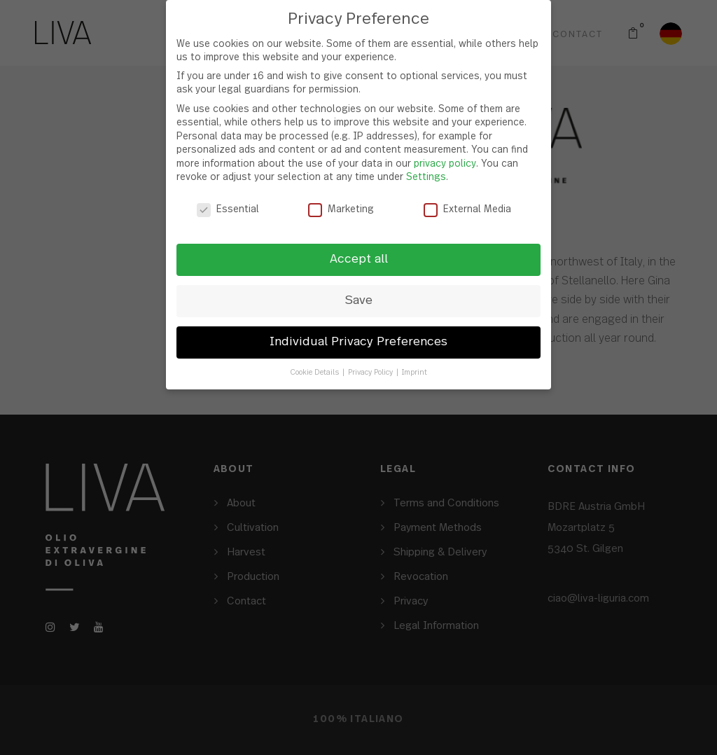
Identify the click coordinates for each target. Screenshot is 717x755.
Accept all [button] (359, 259)
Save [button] (359, 300)
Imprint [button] (414, 371)
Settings (426, 177)
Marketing (341, 209)
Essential (228, 209)
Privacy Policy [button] (371, 371)
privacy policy (445, 164)
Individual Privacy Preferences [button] (358, 341)
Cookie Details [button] (315, 371)
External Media (467, 209)
